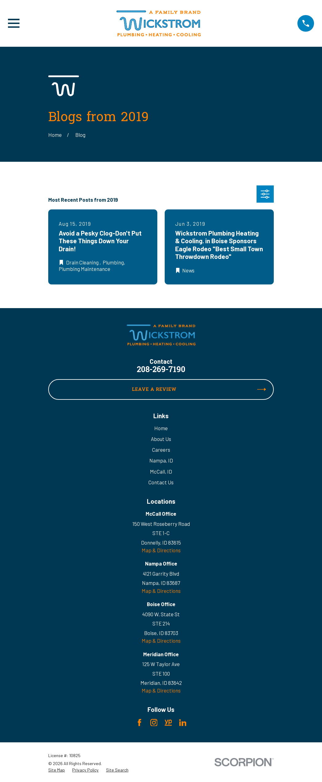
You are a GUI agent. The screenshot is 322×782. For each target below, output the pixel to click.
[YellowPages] (168, 722)
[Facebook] (139, 722)
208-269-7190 (161, 370)
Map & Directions (161, 550)
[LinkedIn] (183, 722)
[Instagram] (154, 722)
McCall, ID (161, 471)
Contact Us (161, 482)
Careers (161, 450)
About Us (161, 439)
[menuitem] (56, 769)
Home (161, 428)
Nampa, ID (161, 460)
